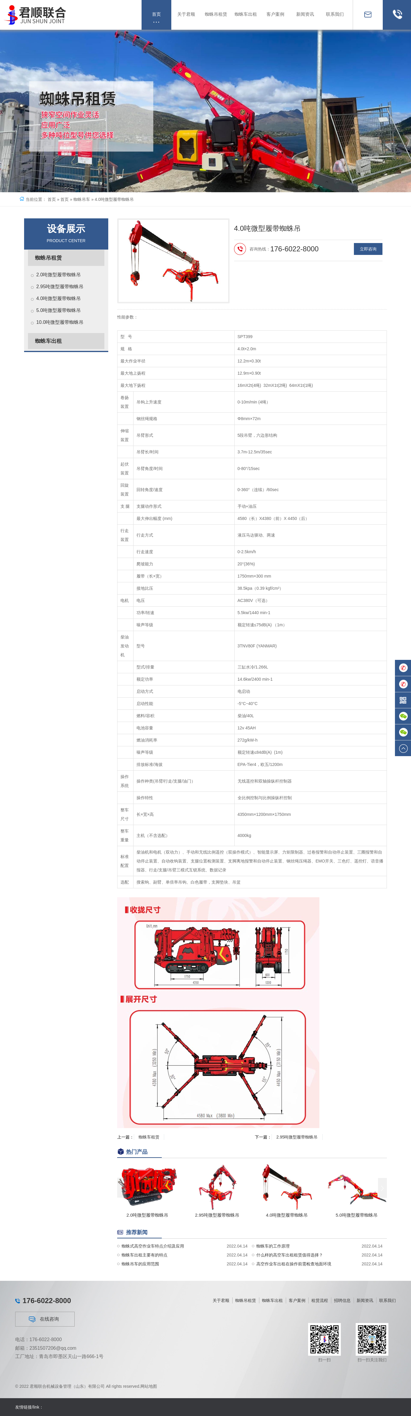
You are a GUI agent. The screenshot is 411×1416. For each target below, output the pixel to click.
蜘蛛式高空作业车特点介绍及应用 (153, 1261)
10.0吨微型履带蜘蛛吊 (60, 322)
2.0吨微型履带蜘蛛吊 (58, 274)
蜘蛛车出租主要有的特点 (144, 1270)
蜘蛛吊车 (81, 199)
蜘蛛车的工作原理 (273, 1261)
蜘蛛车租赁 (149, 1137)
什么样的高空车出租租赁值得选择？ (289, 1270)
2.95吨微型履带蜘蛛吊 (60, 286)
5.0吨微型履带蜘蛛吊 (58, 310)
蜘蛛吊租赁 (48, 258)
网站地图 (148, 1389)
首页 (52, 199)
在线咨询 (44, 1362)
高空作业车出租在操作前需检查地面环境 (293, 1279)
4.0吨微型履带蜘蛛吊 (58, 298)
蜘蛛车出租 (48, 341)
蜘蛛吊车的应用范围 (140, 1279)
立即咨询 (368, 273)
